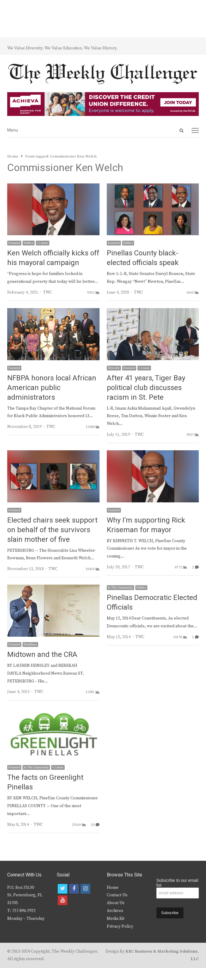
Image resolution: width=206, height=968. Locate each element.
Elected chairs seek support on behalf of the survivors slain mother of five (52, 530)
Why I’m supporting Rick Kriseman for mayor (146, 525)
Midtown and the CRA (42, 654)
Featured (14, 243)
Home (112, 887)
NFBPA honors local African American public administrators (51, 388)
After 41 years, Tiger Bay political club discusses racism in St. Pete (146, 388)
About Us (116, 903)
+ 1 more (42, 243)
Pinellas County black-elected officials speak (143, 258)
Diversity (114, 368)
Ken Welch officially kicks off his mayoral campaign (53, 258)
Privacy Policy (120, 926)
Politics (28, 243)
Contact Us (117, 895)
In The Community (120, 587)
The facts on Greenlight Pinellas (45, 782)
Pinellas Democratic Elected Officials (152, 602)
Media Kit (116, 918)
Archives (115, 910)
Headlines (30, 644)
